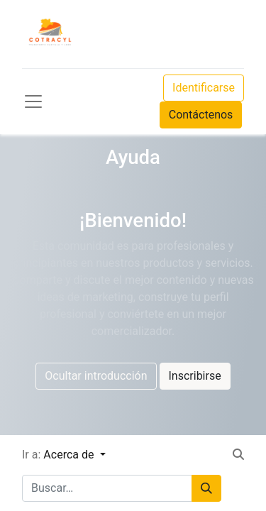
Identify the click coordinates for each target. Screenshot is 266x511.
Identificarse (203, 87)
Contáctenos (201, 114)
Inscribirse (195, 376)
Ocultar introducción (96, 376)
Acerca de (69, 454)
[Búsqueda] (206, 488)
